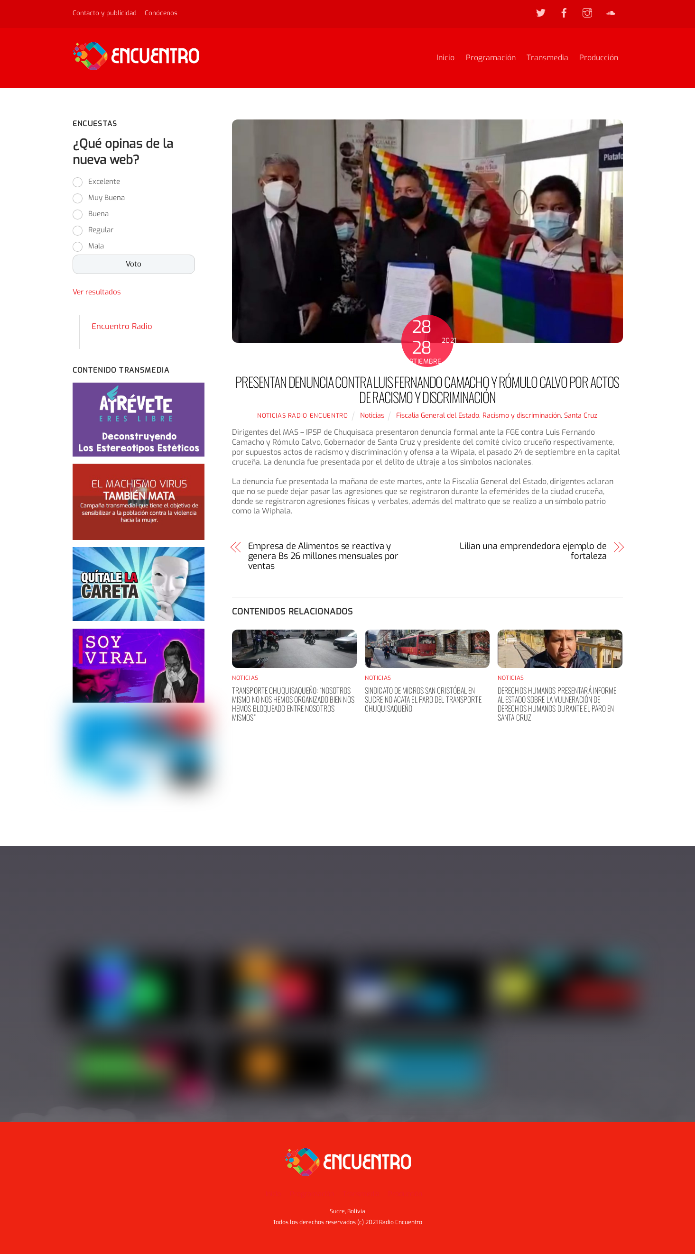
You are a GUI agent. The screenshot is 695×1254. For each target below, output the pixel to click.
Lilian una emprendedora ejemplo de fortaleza (533, 552)
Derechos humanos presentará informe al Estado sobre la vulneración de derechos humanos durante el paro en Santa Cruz (557, 704)
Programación (491, 58)
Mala (96, 247)
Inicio (445, 58)
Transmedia (547, 58)
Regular (100, 231)
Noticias (372, 416)
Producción (598, 58)
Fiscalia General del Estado (437, 416)
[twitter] (540, 12)
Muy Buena (106, 198)
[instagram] (587, 12)
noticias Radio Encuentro (302, 416)
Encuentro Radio (122, 326)
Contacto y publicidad (105, 13)
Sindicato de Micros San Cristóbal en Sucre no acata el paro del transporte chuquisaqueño (423, 699)
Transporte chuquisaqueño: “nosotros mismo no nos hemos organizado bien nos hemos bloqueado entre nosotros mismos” (293, 704)
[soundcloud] (610, 12)
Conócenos (161, 13)
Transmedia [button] (361, 1194)
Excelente (104, 182)
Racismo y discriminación (521, 416)
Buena (98, 215)
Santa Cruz (580, 416)
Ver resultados (97, 293)
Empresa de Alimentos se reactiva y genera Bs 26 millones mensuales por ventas (323, 556)
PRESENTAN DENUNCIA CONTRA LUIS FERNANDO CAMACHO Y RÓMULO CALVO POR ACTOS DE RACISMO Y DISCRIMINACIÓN (427, 389)
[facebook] (564, 12)
